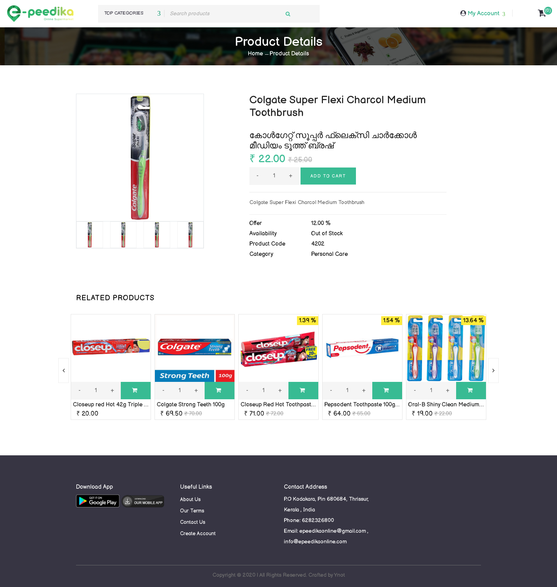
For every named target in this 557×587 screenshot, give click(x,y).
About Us (190, 500)
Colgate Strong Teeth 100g (191, 404)
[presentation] (63, 370)
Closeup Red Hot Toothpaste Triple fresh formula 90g (309, 404)
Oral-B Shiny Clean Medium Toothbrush (459, 404)
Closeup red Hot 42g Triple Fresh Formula (127, 404)
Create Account (198, 534)
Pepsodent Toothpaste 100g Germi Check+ (379, 404)
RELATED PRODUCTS (115, 298)
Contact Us (192, 522)
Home (255, 53)
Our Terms (192, 511)
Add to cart (328, 176)
